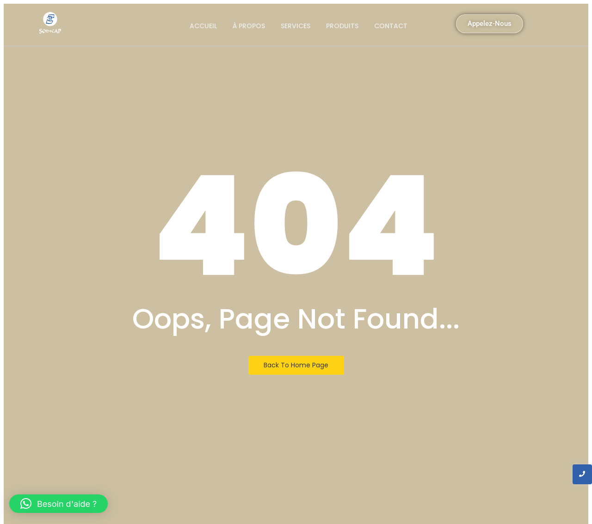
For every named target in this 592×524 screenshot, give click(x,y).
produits (342, 25)
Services (295, 25)
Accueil (203, 25)
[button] (58, 503)
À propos (249, 25)
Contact (390, 25)
